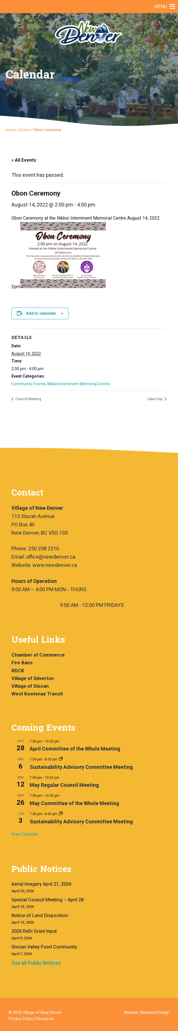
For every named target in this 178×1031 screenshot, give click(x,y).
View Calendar (24, 834)
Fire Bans (22, 662)
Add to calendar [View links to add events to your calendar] (41, 313)
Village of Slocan (30, 686)
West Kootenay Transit (37, 694)
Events (25, 129)
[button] (160, 6)
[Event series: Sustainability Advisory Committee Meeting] (61, 759)
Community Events (28, 384)
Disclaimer (45, 1018)
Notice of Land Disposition (39, 915)
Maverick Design (154, 1012)
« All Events (23, 160)
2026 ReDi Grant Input (34, 931)
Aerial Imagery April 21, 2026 (41, 884)
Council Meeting (28, 399)
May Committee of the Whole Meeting (74, 803)
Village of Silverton (32, 678)
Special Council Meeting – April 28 (47, 899)
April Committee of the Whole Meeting (75, 749)
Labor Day (155, 399)
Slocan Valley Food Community (44, 947)
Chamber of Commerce (38, 655)
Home (11, 129)
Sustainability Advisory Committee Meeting (81, 767)
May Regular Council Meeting (64, 785)
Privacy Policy (21, 1018)
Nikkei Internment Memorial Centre (78, 384)
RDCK (17, 670)
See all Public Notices (36, 963)
